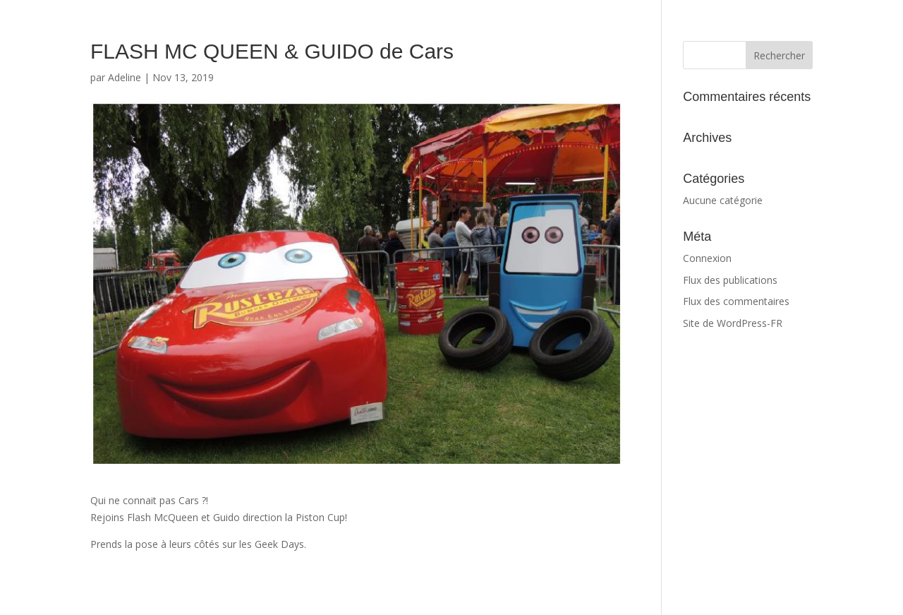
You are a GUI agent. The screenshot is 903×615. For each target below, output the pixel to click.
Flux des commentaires (736, 301)
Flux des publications (730, 280)
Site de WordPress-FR (732, 323)
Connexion (707, 258)
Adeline (124, 77)
